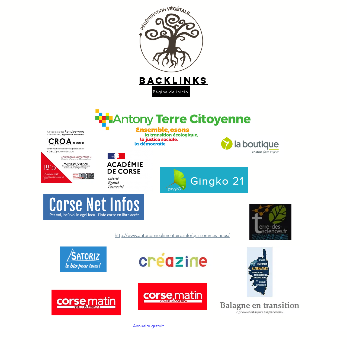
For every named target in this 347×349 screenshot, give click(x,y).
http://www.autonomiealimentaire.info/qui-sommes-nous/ (172, 235)
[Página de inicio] (171, 91)
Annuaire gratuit (148, 325)
